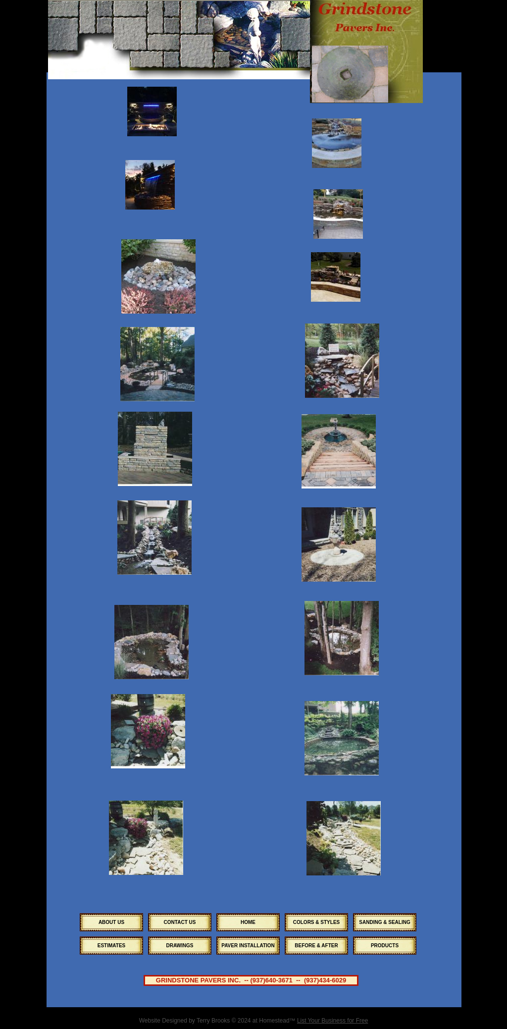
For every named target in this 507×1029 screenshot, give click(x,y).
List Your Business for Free (332, 1020)
